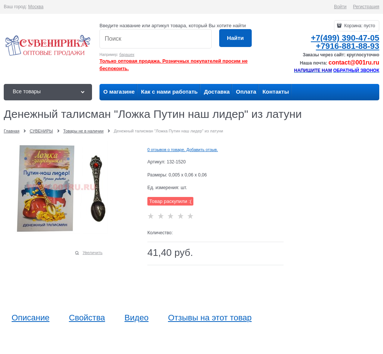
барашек (126, 55)
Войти (340, 6)
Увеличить (92, 252)
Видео (136, 318)
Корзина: (359, 25)
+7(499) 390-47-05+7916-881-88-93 (345, 42)
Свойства (87, 318)
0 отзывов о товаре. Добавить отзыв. (182, 149)
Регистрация (366, 6)
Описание (30, 318)
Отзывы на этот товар (210, 318)
